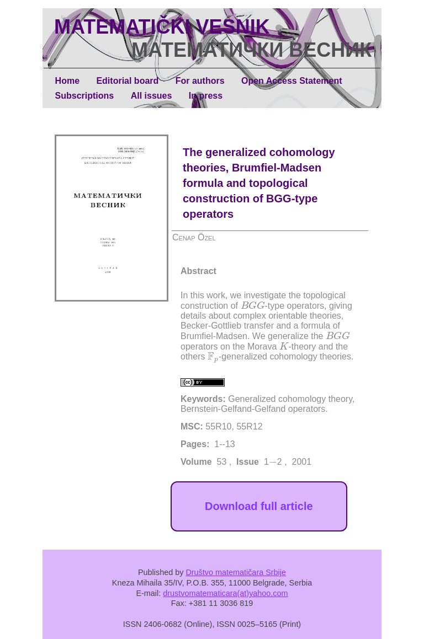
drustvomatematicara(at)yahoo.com (225, 593)
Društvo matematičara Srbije (236, 572)
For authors (200, 80)
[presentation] (253, 305)
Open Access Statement (291, 80)
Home (67, 80)
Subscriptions (84, 95)
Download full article (259, 506)
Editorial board (127, 80)
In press (205, 95)
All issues (151, 95)
